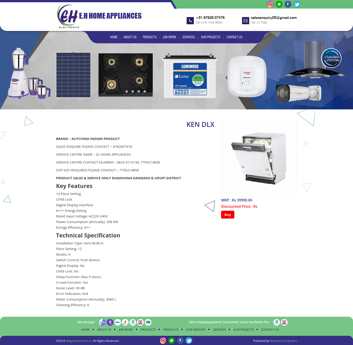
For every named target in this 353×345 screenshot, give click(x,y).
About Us (130, 37)
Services (188, 37)
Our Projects (210, 37)
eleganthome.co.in (78, 341)
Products (150, 37)
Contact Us (234, 37)
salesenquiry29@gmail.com (274, 17)
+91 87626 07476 (210, 17)
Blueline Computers (283, 341)
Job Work (169, 37)
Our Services (196, 329)
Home (114, 37)
